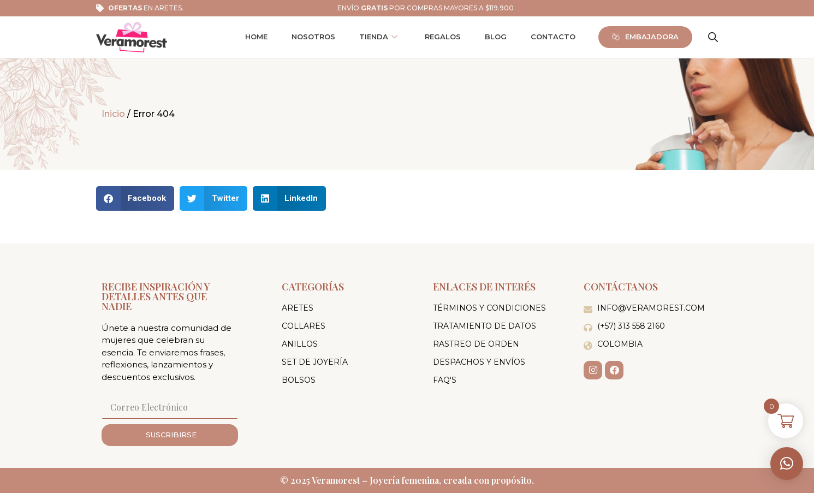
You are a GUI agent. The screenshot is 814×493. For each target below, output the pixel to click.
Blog (496, 36)
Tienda (378, 36)
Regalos (443, 36)
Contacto (553, 36)
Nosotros (313, 36)
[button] (786, 463)
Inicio (113, 114)
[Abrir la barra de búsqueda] (713, 37)
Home (256, 36)
